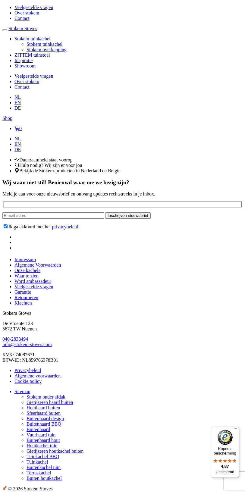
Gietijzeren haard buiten (50, 402)
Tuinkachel (37, 461)
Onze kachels (27, 270)
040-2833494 (15, 339)
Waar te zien (26, 275)
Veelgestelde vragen (33, 286)
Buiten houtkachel (44, 478)
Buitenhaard (38, 429)
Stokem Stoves (22, 28)
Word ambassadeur (32, 281)
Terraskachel (39, 472)
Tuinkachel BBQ (43, 456)
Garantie (22, 292)
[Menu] (235, 430)
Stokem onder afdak (46, 396)
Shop (7, 118)
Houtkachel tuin (42, 445)
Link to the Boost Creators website (4, 488)
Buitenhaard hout (43, 440)
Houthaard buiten (43, 407)
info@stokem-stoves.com (27, 344)
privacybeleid (65, 226)
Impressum (25, 259)
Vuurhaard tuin (41, 434)
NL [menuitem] (17, 97)
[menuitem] (17, 97)
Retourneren (26, 297)
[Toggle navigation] (4, 30)
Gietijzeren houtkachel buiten (55, 451)
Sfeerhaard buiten (44, 413)
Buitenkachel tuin (44, 467)
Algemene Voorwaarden (37, 264)
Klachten (23, 302)
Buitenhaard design (45, 418)
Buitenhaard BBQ (44, 424)
